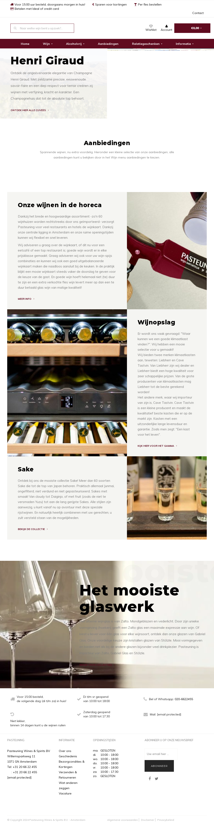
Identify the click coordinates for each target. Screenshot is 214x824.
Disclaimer (147, 819)
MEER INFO (26, 298)
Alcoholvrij (75, 44)
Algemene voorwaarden (122, 819)
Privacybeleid (165, 819)
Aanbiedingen (108, 44)
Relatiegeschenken (147, 44)
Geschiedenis (68, 756)
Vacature (65, 793)
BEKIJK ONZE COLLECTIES (97, 664)
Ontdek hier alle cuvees (30, 110)
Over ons (65, 751)
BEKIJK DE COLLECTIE (33, 529)
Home (25, 44)
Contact (198, 13)
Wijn (47, 44)
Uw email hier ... (158, 754)
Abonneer (159, 765)
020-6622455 (184, 699)
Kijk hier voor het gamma (157, 445)
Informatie (184, 44)
